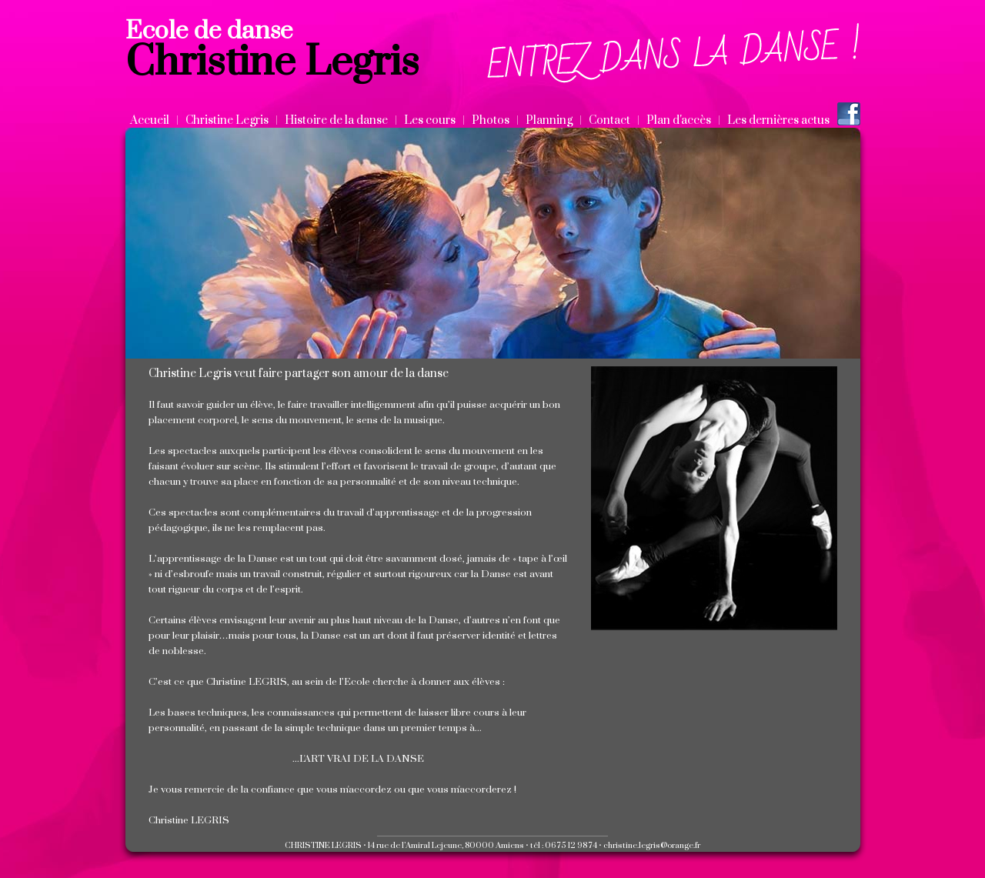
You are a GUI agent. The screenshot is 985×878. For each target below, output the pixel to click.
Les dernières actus (778, 120)
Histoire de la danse (336, 120)
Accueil (149, 120)
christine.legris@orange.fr (651, 845)
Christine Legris (227, 120)
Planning (549, 120)
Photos (490, 120)
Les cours (430, 120)
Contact (609, 120)
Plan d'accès (678, 120)
